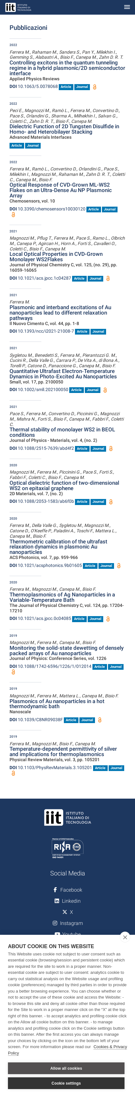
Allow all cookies (66, 1068)
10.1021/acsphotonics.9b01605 (46, 565)
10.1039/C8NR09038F (36, 719)
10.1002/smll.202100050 (39, 389)
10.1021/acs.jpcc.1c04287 (40, 278)
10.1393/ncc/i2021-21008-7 (42, 331)
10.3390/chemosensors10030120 (47, 208)
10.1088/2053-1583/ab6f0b (42, 501)
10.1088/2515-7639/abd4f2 (42, 448)
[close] (125, 937)
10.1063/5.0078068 (34, 86)
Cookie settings (66, 1083)
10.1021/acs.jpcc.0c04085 (40, 618)
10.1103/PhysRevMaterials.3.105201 (51, 767)
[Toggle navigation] (127, 7)
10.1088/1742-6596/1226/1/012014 (50, 666)
